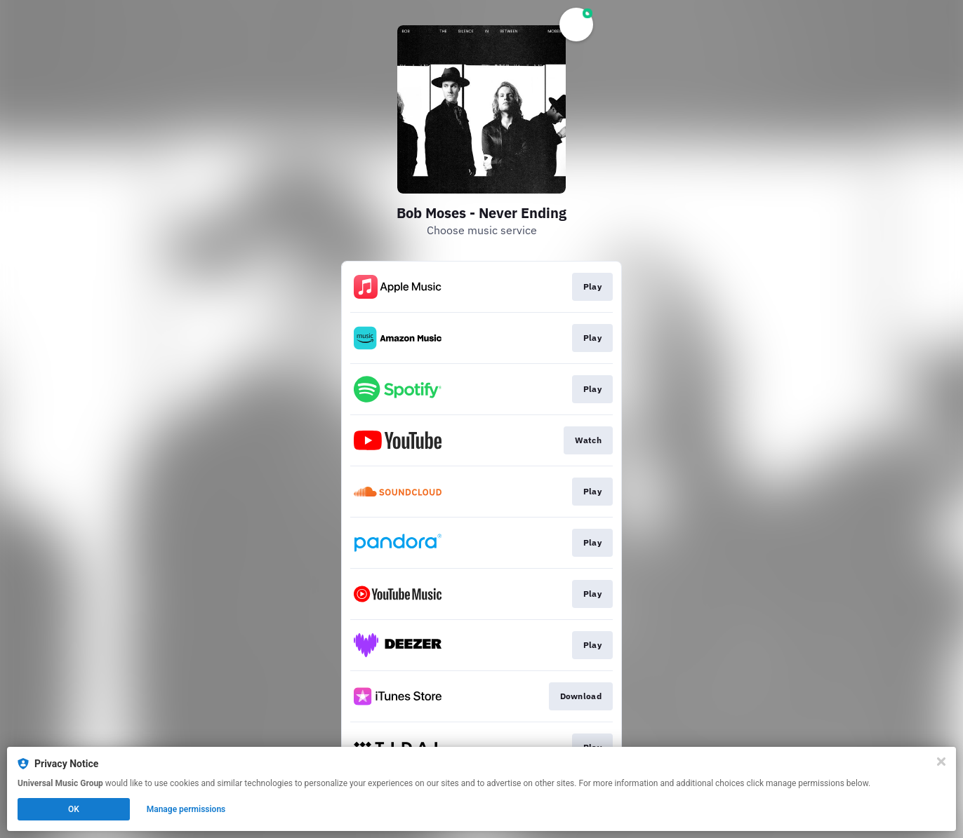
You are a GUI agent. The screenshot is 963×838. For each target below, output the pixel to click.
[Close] (941, 761)
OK (73, 809)
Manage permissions (186, 809)
